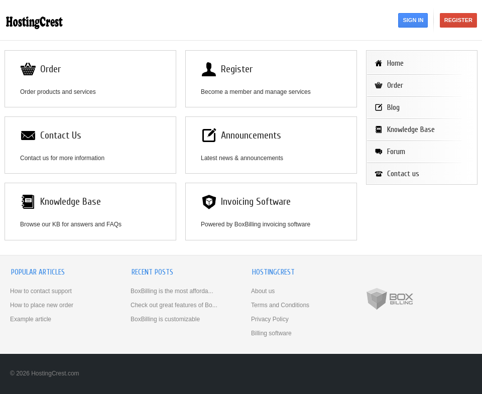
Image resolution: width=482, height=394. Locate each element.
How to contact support (41, 291)
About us (263, 291)
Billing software (271, 333)
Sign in (413, 20)
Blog (393, 107)
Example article (30, 319)
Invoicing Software (256, 201)
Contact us (403, 173)
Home (395, 63)
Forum (396, 151)
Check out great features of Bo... (174, 305)
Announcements (251, 135)
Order (50, 69)
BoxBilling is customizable (165, 319)
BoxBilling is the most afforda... (172, 291)
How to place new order (41, 305)
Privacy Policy (270, 319)
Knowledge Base (70, 201)
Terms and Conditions (280, 305)
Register (458, 20)
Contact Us (60, 135)
